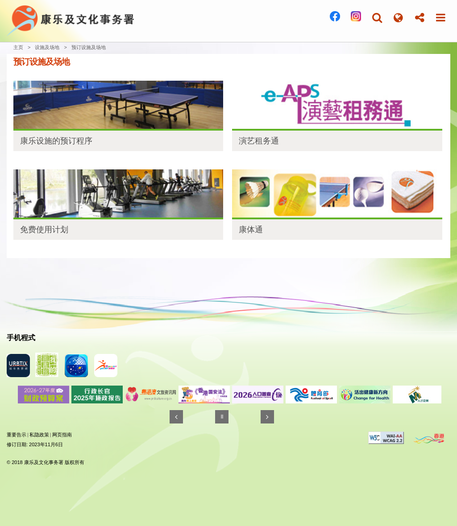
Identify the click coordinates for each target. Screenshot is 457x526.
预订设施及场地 (88, 47)
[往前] (176, 416)
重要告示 (16, 434)
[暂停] (221, 416)
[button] (377, 18)
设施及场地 (47, 47)
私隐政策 (39, 434)
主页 (18, 47)
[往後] (267, 416)
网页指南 (62, 434)
